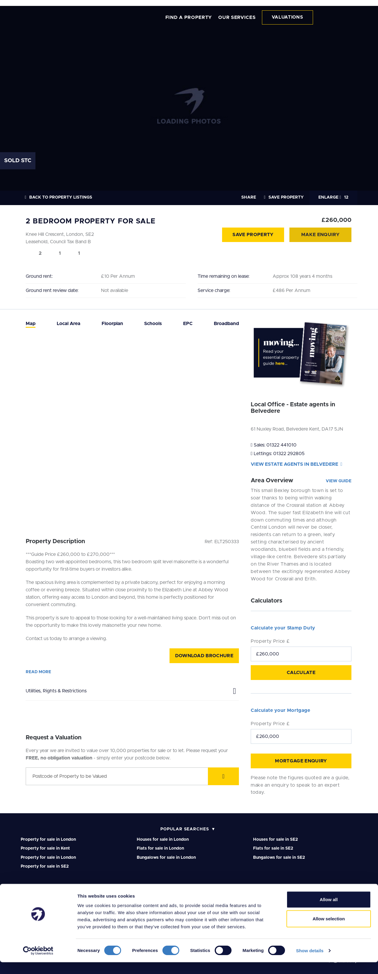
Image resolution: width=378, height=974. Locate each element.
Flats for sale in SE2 (273, 848)
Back (58, 197)
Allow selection (328, 930)
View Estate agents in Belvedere (296, 464)
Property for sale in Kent (45, 848)
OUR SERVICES (236, 17)
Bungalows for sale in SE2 (279, 858)
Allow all (329, 911)
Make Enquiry (320, 234)
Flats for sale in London (160, 848)
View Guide (338, 481)
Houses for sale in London (163, 839)
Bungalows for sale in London (166, 858)
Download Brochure (204, 655)
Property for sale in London (48, 839)
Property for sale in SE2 (45, 866)
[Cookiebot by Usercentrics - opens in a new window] (38, 962)
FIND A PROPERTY (188, 17)
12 (333, 197)
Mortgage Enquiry (301, 761)
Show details (310, 962)
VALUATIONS (287, 17)
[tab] (30, 323)
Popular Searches (184, 829)
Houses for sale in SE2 (275, 839)
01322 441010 (281, 445)
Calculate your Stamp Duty (283, 628)
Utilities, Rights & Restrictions (132, 689)
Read (38, 672)
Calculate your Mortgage (280, 710)
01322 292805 (288, 453)
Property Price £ (270, 641)
